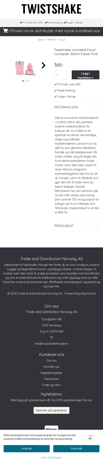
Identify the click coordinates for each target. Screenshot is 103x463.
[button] (23, 81)
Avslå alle (26, 448)
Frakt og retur (51, 385)
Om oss (51, 360)
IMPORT (50, 40)
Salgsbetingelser (51, 373)
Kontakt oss (52, 366)
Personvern (51, 379)
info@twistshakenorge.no (51, 343)
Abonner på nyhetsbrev (51, 410)
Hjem (40, 39)
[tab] (77, 107)
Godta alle (76, 448)
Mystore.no (88, 293)
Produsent (64, 226)
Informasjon (66, 107)
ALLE (61, 40)
